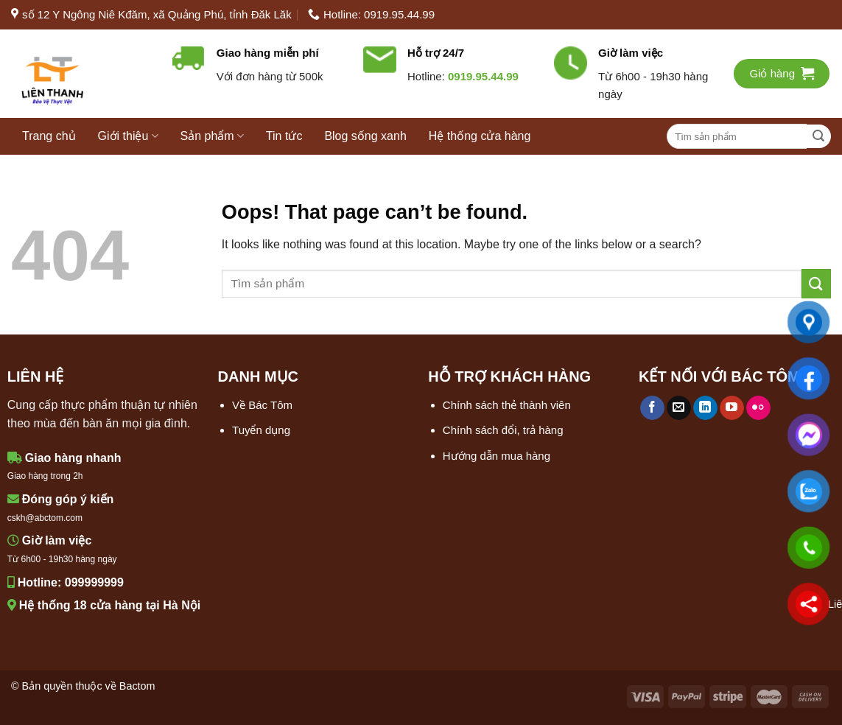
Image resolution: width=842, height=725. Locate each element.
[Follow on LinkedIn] (705, 408)
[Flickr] (758, 408)
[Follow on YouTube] (732, 408)
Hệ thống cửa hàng (480, 136)
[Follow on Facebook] (652, 408)
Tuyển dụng (261, 430)
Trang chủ (49, 136)
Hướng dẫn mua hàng (496, 455)
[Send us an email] (679, 408)
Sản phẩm (212, 136)
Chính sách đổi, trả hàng (503, 430)
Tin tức (284, 136)
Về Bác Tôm (262, 405)
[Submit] (819, 137)
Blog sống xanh (365, 136)
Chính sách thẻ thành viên (507, 405)
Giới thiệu (128, 136)
